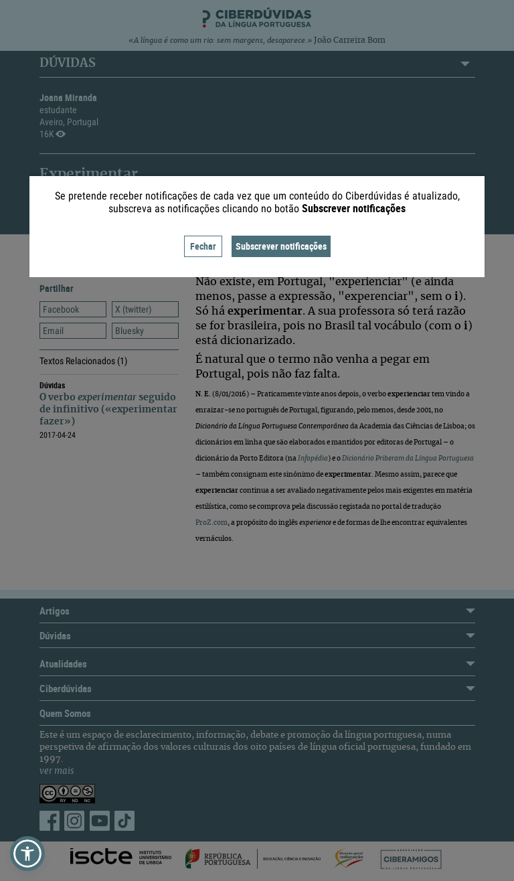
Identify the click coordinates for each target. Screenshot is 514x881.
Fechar (203, 246)
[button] (27, 853)
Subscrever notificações (281, 246)
